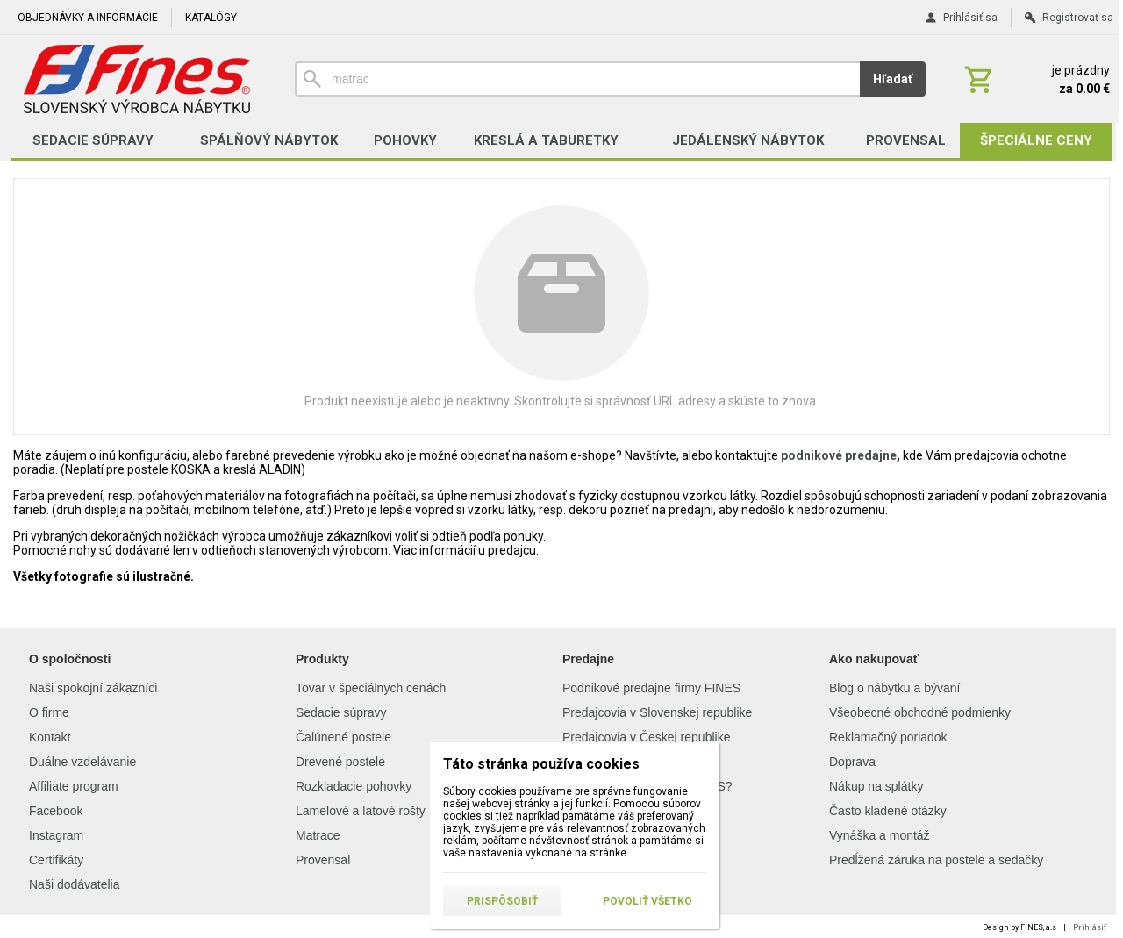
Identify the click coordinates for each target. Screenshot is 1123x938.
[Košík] (1035, 79)
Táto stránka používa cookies (541, 763)
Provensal (323, 860)
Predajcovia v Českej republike (646, 737)
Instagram (56, 835)
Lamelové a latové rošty (361, 811)
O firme (49, 712)
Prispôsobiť (502, 901)
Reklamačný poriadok (888, 737)
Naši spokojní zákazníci (93, 688)
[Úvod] (136, 79)
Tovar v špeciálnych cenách (371, 688)
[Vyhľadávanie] (577, 79)
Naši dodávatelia (74, 884)
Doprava (852, 762)
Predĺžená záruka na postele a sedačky (936, 860)
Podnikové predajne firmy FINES (651, 688)
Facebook (55, 811)
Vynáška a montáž (879, 835)
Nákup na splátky (876, 786)
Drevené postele (340, 762)
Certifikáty (56, 860)
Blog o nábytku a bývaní (894, 688)
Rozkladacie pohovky (353, 786)
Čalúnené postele (343, 737)
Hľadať (892, 79)
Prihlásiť (1089, 927)
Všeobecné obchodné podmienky (920, 712)
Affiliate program (73, 786)
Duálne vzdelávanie (82, 762)
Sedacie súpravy (341, 712)
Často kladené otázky (888, 811)
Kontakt (49, 737)
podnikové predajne (839, 455)
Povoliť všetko (647, 901)
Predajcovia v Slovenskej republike (657, 712)
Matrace (318, 835)
